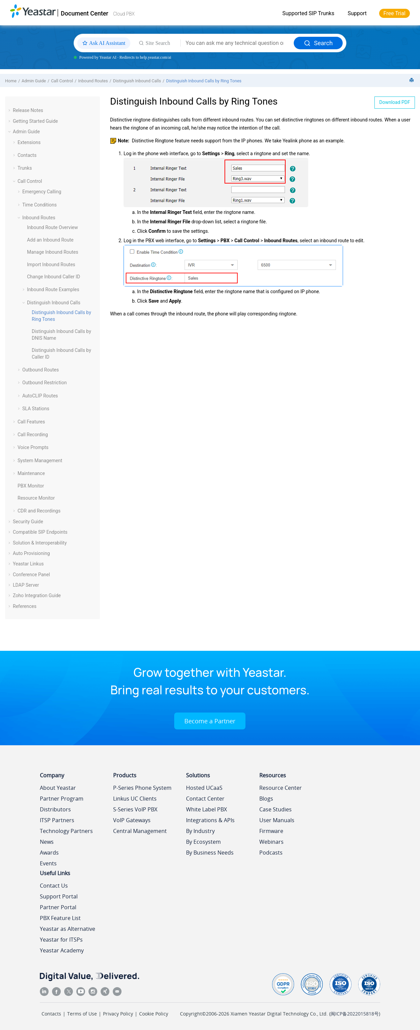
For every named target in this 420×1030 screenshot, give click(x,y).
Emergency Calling (41, 191)
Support (357, 13)
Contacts (27, 155)
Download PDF (394, 102)
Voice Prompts (33, 447)
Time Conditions (39, 204)
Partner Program (61, 798)
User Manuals (276, 820)
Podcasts (271, 852)
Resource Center (280, 787)
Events (48, 863)
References (24, 606)
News (47, 841)
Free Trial (394, 13)
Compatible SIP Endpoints (40, 532)
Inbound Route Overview (52, 227)
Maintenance (31, 473)
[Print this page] (412, 80)
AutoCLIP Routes (40, 395)
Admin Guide (34, 80)
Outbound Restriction (44, 382)
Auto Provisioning (31, 553)
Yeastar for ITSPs (61, 939)
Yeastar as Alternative (67, 928)
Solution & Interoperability (40, 543)
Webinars (271, 841)
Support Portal (59, 896)
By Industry (200, 831)
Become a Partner (209, 721)
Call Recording (33, 434)
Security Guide (28, 521)
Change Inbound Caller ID (53, 276)
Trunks (25, 168)
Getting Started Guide (35, 121)
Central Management (140, 831)
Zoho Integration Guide (37, 595)
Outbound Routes (40, 369)
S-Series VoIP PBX (135, 809)
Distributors (55, 809)
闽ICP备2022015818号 (355, 1013)
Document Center (84, 13)
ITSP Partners (57, 820)
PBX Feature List (60, 918)
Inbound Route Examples (53, 289)
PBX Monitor (31, 486)
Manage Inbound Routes (52, 252)
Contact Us (54, 885)
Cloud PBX (124, 14)
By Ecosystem (203, 841)
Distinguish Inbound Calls (137, 80)
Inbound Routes (93, 80)
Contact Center (205, 798)
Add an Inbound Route (50, 240)
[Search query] (237, 43)
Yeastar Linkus (28, 563)
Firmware (271, 831)
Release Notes (28, 110)
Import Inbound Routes (51, 264)
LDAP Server (26, 585)
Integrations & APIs (210, 820)
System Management (40, 460)
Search (318, 43)
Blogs (266, 798)
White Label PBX (206, 809)
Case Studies (275, 809)
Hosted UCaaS (204, 787)
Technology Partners (66, 831)
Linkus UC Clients (135, 798)
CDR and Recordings (39, 510)
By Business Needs (210, 852)
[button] (10, 110)
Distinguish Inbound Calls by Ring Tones (203, 80)
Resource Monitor (36, 498)
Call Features (31, 421)
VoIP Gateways (132, 820)
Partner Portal (58, 907)
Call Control (62, 80)
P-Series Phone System (142, 787)
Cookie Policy (153, 1013)
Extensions (29, 142)
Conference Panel (31, 574)
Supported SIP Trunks (308, 13)
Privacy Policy (118, 1013)
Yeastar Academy (62, 950)
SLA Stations (35, 408)
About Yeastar (58, 787)
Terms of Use (82, 1013)
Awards (49, 852)
